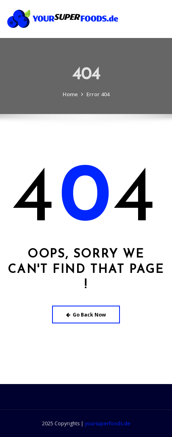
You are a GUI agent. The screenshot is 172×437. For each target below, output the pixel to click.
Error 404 (97, 97)
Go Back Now (86, 314)
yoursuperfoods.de (107, 423)
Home (70, 97)
